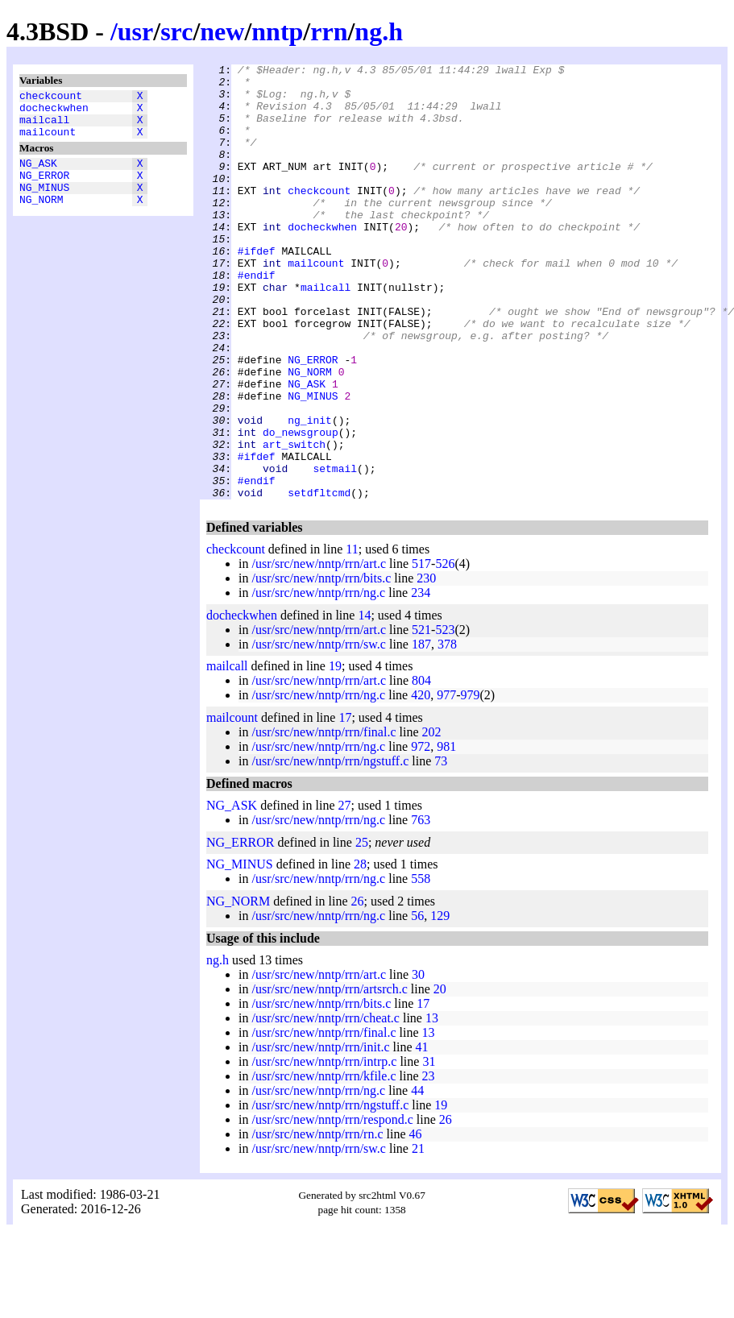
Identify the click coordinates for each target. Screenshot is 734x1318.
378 (447, 731)
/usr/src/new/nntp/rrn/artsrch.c (329, 1076)
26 (357, 988)
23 (428, 1163)
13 (431, 1105)
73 (440, 848)
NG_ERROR (44, 189)
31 (428, 1148)
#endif (257, 318)
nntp (277, 31)
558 (420, 965)
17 (344, 804)
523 (444, 716)
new (222, 31)
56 (417, 1002)
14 (364, 702)
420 (420, 782)
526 (444, 650)
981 (446, 833)
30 (418, 1061)
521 (421, 716)
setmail (335, 550)
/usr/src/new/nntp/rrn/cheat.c (325, 1105)
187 (421, 731)
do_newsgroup (300, 506)
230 (426, 665)
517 (421, 650)
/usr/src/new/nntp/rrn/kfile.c (323, 1163)
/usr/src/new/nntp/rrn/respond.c (332, 1206)
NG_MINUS (44, 204)
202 (432, 819)
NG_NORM (41, 218)
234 (420, 679)
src (176, 31)
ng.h (379, 31)
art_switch (294, 521)
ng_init (310, 492)
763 (420, 907)
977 (446, 782)
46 (415, 1221)
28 (360, 951)
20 (439, 1076)
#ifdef (257, 289)
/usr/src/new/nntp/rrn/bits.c (321, 665)
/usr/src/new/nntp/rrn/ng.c (318, 679)
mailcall (44, 126)
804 (421, 767)
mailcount (47, 141)
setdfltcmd (319, 579)
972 (420, 833)
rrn (328, 31)
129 (440, 1002)
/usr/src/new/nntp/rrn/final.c (323, 819)
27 (344, 892)
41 (422, 1134)
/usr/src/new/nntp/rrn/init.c (320, 1134)
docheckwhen (54, 112)
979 (470, 782)
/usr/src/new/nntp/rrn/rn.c (317, 1221)
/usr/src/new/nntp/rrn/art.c (318, 650)
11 (352, 636)
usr (135, 31)
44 (417, 1177)
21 (418, 1235)
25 (361, 929)
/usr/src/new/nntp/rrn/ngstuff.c (329, 848)
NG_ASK (38, 175)
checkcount (50, 97)
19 (335, 753)
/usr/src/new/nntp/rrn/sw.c (318, 731)
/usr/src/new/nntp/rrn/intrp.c (323, 1148)
